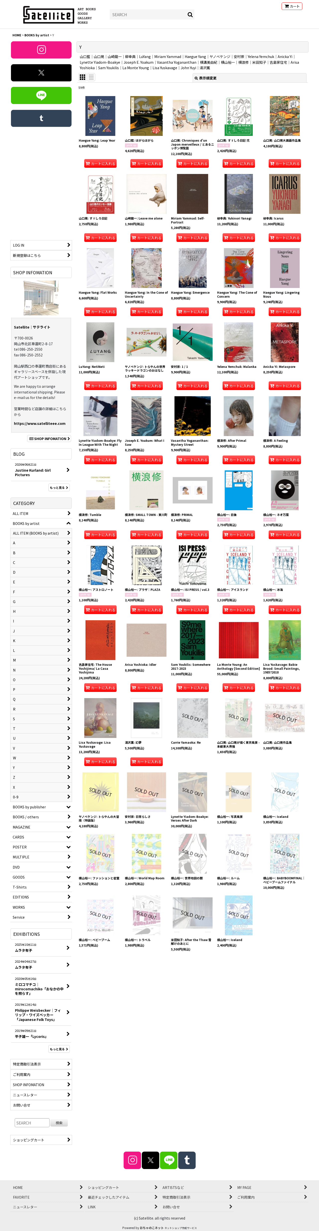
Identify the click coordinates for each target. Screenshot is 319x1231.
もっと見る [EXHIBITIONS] (59, 1049)
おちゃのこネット (152, 1228)
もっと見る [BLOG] (59, 487)
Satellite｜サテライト (32, 327)
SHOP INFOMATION (49, 438)
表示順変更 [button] (206, 77)
